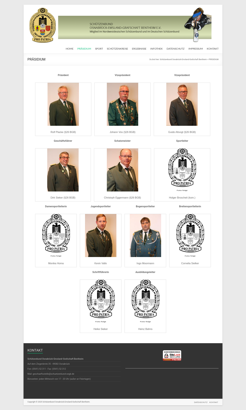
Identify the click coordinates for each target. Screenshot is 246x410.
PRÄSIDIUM (84, 48)
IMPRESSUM (195, 48)
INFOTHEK (156, 48)
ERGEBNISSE (139, 48)
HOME (69, 48)
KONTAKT (213, 48)
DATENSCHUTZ (175, 48)
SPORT (99, 48)
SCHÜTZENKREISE (117, 48)
